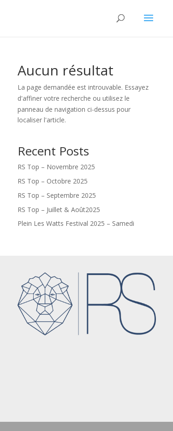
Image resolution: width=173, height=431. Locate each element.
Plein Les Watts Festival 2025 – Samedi (76, 223)
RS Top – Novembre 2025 (56, 166)
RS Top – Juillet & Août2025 (59, 209)
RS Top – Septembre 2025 (57, 195)
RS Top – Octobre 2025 (53, 181)
